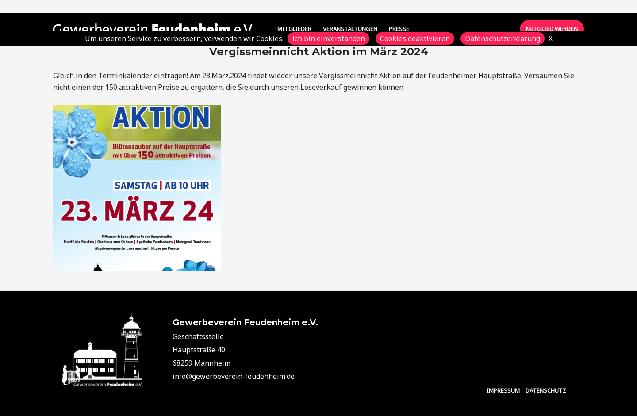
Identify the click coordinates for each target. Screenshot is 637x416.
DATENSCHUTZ (546, 390)
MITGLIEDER (294, 29)
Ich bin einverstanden (328, 38)
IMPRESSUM (503, 390)
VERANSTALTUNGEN (350, 29)
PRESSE (399, 29)
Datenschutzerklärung (502, 38)
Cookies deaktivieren (415, 38)
